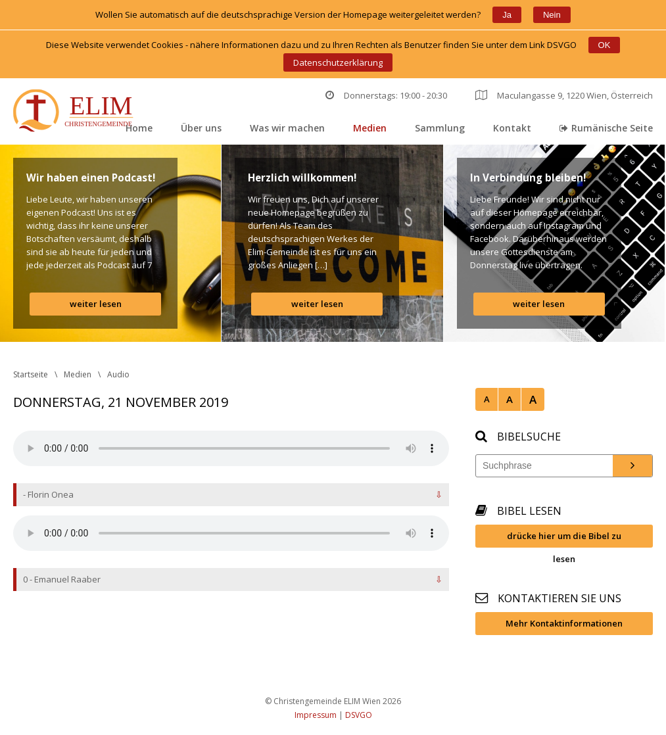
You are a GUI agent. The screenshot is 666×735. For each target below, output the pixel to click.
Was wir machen (287, 128)
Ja (506, 15)
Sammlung (440, 128)
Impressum (316, 715)
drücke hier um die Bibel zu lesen (564, 539)
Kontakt (512, 128)
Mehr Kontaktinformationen (564, 623)
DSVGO (358, 715)
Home (139, 128)
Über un (201, 128)
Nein (552, 15)
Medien (370, 128)
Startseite (30, 374)
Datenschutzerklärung (338, 62)
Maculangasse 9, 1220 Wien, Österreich (564, 95)
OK (604, 45)
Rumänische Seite (606, 128)
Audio (118, 374)
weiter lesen (96, 304)
